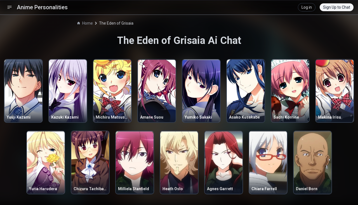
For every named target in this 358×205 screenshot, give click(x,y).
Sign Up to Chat (336, 7)
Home (85, 23)
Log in (307, 7)
